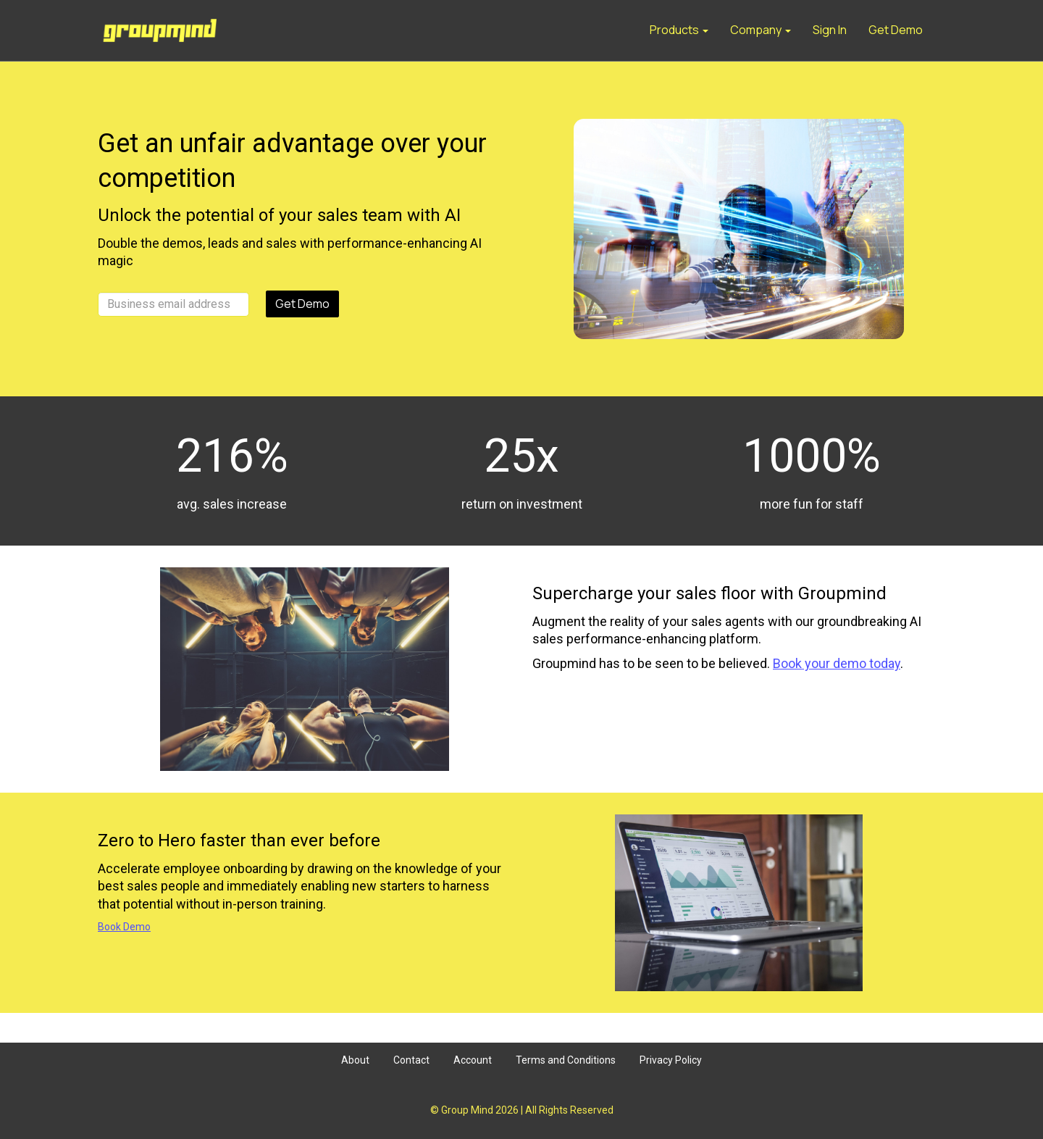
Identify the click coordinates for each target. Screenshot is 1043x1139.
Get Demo (895, 30)
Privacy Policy (671, 1060)
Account (472, 1060)
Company (760, 30)
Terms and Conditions (566, 1060)
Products (679, 30)
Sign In (830, 30)
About (355, 1060)
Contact (411, 1060)
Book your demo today (836, 663)
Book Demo (124, 927)
